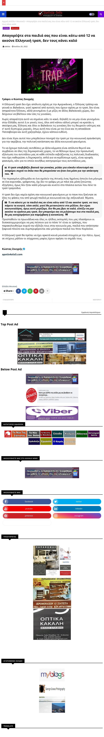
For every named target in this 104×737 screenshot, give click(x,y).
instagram (78, 515)
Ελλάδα (6, 28)
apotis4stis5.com (12, 254)
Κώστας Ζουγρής (12, 249)
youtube (28, 508)
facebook (29, 501)
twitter (79, 501)
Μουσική (20, 21)
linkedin (78, 508)
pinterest (29, 515)
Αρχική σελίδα (8, 21)
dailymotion (27, 522)
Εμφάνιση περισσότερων (90, 312)
